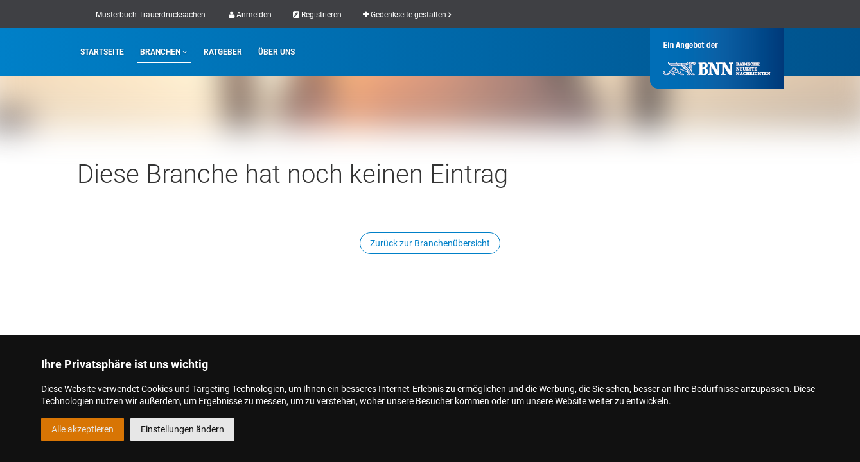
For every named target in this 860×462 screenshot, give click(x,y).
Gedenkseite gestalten (407, 14)
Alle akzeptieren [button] (82, 429)
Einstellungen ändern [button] (182, 429)
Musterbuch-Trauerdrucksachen (151, 14)
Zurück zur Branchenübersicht (430, 243)
